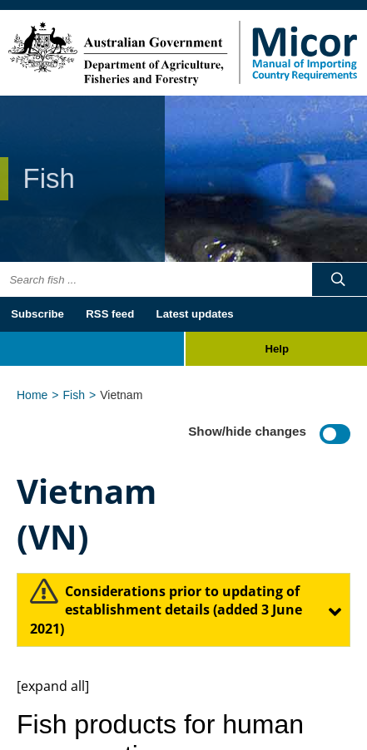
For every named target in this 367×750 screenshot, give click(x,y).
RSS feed (110, 314)
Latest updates (195, 314)
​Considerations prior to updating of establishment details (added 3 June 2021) (166, 610)
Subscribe (37, 314)
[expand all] (53, 686)
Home (32, 395)
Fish (74, 395)
